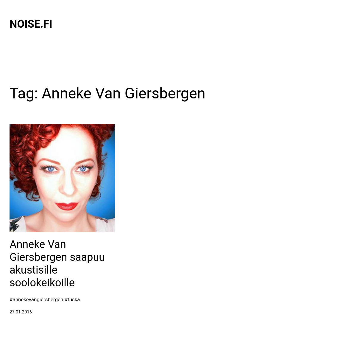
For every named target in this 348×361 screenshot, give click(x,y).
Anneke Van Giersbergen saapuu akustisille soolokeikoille (57, 263)
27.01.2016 (21, 312)
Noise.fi (31, 24)
